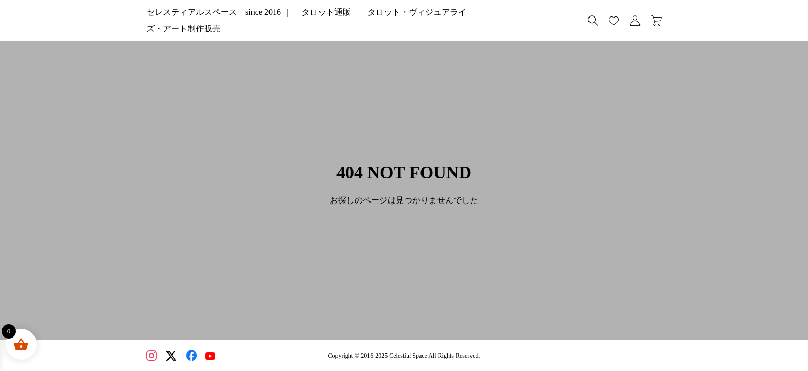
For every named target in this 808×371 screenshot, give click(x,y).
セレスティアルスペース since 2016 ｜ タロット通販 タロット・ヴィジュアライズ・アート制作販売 (343, 20)
